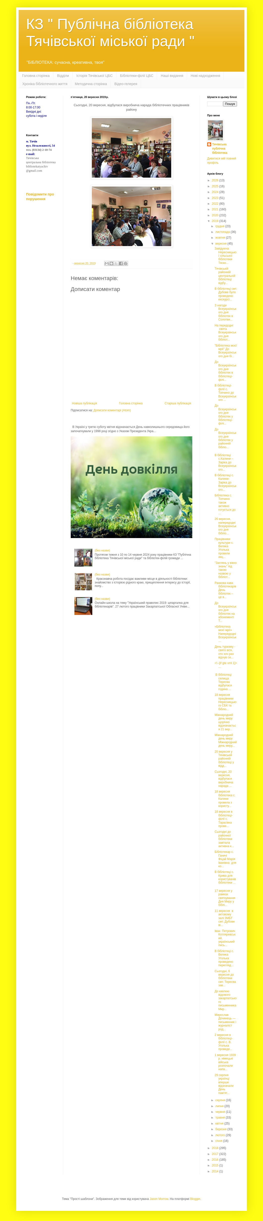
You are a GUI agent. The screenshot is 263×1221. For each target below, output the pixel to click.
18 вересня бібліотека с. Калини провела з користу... (225, 799)
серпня (220, 1100)
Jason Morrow (159, 1199)
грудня (220, 226)
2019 (215, 221)
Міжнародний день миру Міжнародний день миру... (226, 740)
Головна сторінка (36, 76)
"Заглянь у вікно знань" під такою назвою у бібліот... (226, 570)
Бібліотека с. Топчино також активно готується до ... (225, 504)
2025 (215, 186)
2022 (215, 203)
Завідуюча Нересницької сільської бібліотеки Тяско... (225, 256)
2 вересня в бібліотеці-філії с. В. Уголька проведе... (224, 1042)
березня (221, 1129)
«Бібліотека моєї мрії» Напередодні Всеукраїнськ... (225, 634)
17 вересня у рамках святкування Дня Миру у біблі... (225, 898)
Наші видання (172, 76)
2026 (215, 180)
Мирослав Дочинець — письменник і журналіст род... (225, 1022)
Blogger (195, 1199)
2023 (215, 198)
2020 (215, 215)
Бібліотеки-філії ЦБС (136, 76)
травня (220, 1117)
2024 (215, 192)
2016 (215, 1159)
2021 (215, 209)
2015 (215, 1165)
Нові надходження (205, 76)
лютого (220, 1135)
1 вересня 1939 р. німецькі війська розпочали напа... (225, 1062)
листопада (223, 232)
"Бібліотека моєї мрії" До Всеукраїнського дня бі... (226, 351)
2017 (215, 1154)
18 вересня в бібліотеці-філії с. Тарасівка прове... (224, 819)
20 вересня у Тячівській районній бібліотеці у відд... (224, 759)
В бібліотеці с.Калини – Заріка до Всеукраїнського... (225, 462)
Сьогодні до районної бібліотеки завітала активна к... (224, 839)
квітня (219, 1123)
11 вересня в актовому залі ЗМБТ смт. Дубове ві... (225, 918)
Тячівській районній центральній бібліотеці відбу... (225, 276)
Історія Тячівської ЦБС (94, 76)
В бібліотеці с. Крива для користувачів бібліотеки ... (225, 877)
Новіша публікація (84, 403)
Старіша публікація (177, 403)
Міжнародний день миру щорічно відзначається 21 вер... (225, 722)
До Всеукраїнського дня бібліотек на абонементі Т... (225, 612)
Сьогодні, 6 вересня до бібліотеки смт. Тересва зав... (225, 978)
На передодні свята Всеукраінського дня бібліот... (225, 333)
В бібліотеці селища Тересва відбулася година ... (223, 682)
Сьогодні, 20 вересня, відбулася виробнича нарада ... (224, 779)
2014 (215, 1171)
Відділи (63, 76)
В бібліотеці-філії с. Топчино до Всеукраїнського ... (225, 393)
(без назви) (102, 550)
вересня (221, 243)
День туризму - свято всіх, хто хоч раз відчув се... (225, 652)
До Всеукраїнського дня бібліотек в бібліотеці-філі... (225, 371)
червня (220, 1112)
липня (220, 1106)
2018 (215, 1148)
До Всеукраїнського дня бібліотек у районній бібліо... (225, 438)
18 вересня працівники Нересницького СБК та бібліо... (225, 702)
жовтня (220, 237)
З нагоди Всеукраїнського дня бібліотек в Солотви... (225, 312)
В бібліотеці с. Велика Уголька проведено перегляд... (224, 958)
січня (219, 1141)
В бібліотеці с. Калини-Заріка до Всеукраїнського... (225, 482)
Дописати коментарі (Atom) (112, 410)
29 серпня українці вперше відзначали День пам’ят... (224, 1084)
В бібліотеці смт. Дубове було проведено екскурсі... (226, 294)
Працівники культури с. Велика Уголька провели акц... (224, 548)
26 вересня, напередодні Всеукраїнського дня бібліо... (225, 526)
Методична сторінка (91, 84)
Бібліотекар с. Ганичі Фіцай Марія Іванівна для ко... (225, 859)
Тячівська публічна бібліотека (219, 149)
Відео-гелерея (125, 84)
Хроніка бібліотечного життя (44, 84)
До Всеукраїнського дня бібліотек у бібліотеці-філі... (225, 414)
